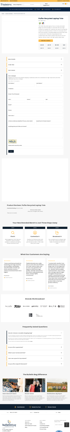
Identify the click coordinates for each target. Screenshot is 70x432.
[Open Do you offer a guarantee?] (35, 337)
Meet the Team (28, 413)
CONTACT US (61, 0)
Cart (64, 3)
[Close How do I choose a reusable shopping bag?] (35, 323)
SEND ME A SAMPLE (45, 39)
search (32, 4)
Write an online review (35, 208)
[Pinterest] (9, 425)
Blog (26, 416)
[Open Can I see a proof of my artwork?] (35, 348)
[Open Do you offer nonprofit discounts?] (35, 354)
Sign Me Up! (67, 413)
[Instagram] (5, 425)
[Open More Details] (35, 57)
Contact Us (36, 401)
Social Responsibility (44, 414)
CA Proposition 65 (44, 416)
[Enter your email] (59, 414)
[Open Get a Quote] (35, 69)
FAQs (59, 401)
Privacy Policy (43, 418)
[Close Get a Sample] (35, 74)
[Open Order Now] (35, 63)
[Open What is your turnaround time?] (35, 342)
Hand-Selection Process (30, 414)
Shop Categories (18, 4)
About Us (27, 411)
